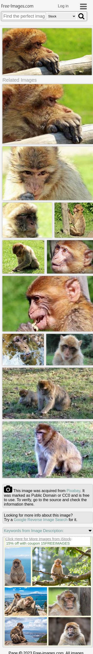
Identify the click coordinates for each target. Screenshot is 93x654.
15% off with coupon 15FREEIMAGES (38, 543)
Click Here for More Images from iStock (38, 538)
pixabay (73, 490)
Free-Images (17, 6)
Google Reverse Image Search (41, 519)
